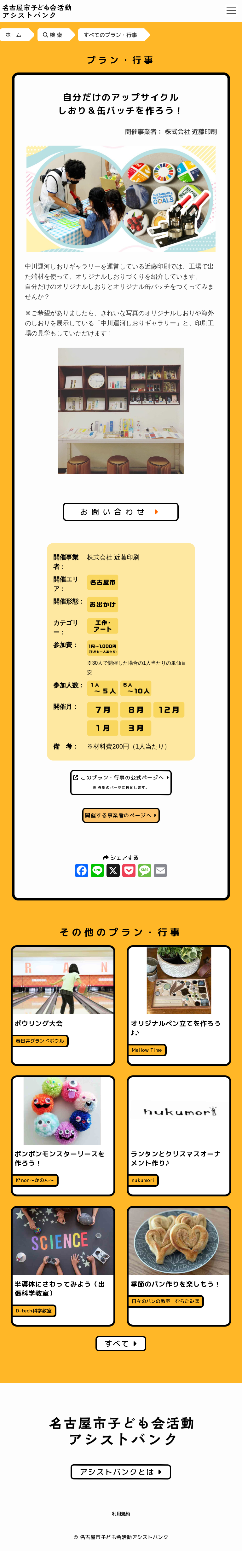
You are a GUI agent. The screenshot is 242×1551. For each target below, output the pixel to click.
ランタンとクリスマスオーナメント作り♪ (176, 1158)
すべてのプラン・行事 (110, 34)
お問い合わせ (121, 511)
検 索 (52, 34)
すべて (121, 1343)
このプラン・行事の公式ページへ (121, 782)
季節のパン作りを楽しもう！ (176, 1284)
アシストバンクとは (121, 1472)
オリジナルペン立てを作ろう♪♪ (176, 1028)
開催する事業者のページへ (121, 815)
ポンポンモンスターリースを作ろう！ (59, 1158)
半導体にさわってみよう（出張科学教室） (59, 1288)
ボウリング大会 (38, 1023)
